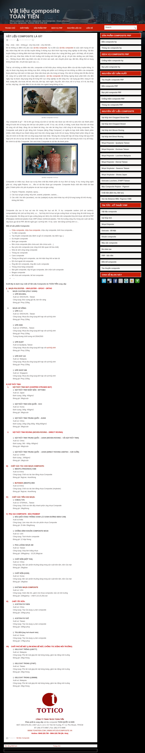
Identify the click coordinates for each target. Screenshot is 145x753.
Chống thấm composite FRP (113, 99)
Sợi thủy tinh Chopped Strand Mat (115, 118)
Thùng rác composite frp (112, 48)
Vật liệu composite (109, 212)
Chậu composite (18, 230)
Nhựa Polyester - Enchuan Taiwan (115, 149)
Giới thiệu (24, 28)
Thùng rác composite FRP (112, 105)
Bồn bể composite (109, 262)
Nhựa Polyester (108, 224)
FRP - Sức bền (107, 256)
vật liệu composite (40, 48)
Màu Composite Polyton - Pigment (115, 187)
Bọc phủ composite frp (111, 67)
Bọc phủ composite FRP (111, 92)
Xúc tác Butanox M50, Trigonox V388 (116, 199)
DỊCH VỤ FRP (56, 28)
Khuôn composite (109, 237)
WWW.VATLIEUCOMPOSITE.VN (59, 731)
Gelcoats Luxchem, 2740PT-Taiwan (116, 181)
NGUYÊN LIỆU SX (74, 28)
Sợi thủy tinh (107, 218)
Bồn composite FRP (110, 86)
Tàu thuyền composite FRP (113, 80)
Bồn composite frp (109, 42)
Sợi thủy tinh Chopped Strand (114, 124)
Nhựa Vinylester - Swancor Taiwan (115, 168)
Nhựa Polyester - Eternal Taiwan (115, 162)
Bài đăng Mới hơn (11, 746)
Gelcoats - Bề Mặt (109, 231)
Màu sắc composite (109, 243)
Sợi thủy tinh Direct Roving (112, 137)
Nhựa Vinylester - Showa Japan (114, 175)
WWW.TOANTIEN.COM (36, 731)
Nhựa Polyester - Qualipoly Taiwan (116, 143)
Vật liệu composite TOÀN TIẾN (34, 14)
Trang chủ (10, 28)
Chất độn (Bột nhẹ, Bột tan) (113, 193)
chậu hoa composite (32, 230)
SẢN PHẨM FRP (40, 28)
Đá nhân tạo (106, 249)
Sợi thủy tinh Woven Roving (113, 130)
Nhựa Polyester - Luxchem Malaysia (116, 156)
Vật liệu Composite (22, 738)
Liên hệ (89, 28)
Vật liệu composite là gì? (24, 36)
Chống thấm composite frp (112, 61)
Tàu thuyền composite (111, 268)
